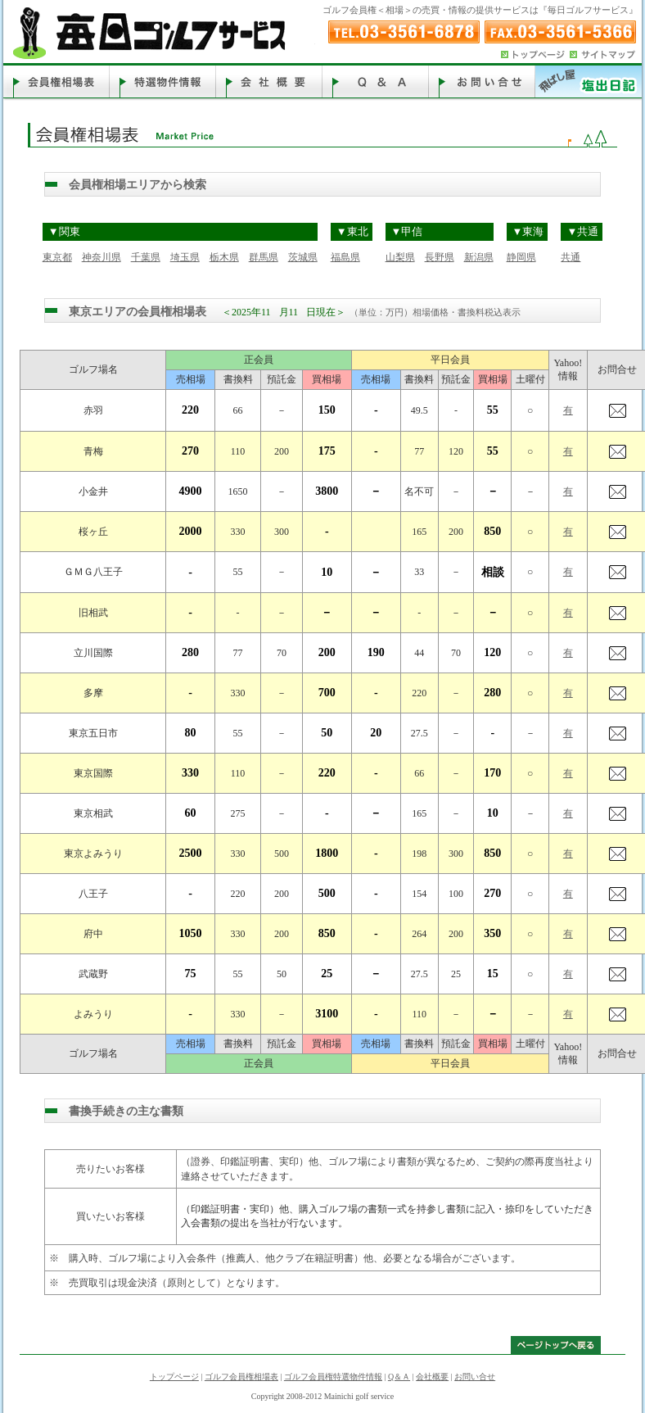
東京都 (57, 257)
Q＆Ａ (399, 1376)
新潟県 (479, 257)
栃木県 (224, 257)
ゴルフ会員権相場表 (241, 1376)
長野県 (439, 257)
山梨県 (400, 257)
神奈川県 (101, 257)
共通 (570, 257)
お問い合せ (474, 1376)
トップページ (174, 1376)
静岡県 (521, 257)
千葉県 (145, 257)
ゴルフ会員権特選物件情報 (333, 1376)
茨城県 (303, 257)
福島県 (345, 257)
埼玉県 (185, 257)
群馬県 (263, 257)
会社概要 (432, 1376)
